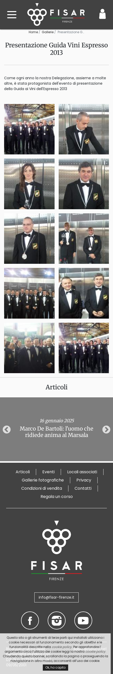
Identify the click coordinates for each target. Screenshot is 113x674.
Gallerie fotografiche (43, 480)
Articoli (23, 472)
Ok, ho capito (55, 667)
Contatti (83, 488)
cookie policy (62, 647)
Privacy (83, 480)
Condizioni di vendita (41, 488)
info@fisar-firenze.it (56, 597)
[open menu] (11, 14)
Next (106, 430)
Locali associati (82, 472)
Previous (6, 430)
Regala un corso (56, 497)
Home (33, 32)
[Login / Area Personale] (102, 13)
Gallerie (48, 32)
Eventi (48, 472)
